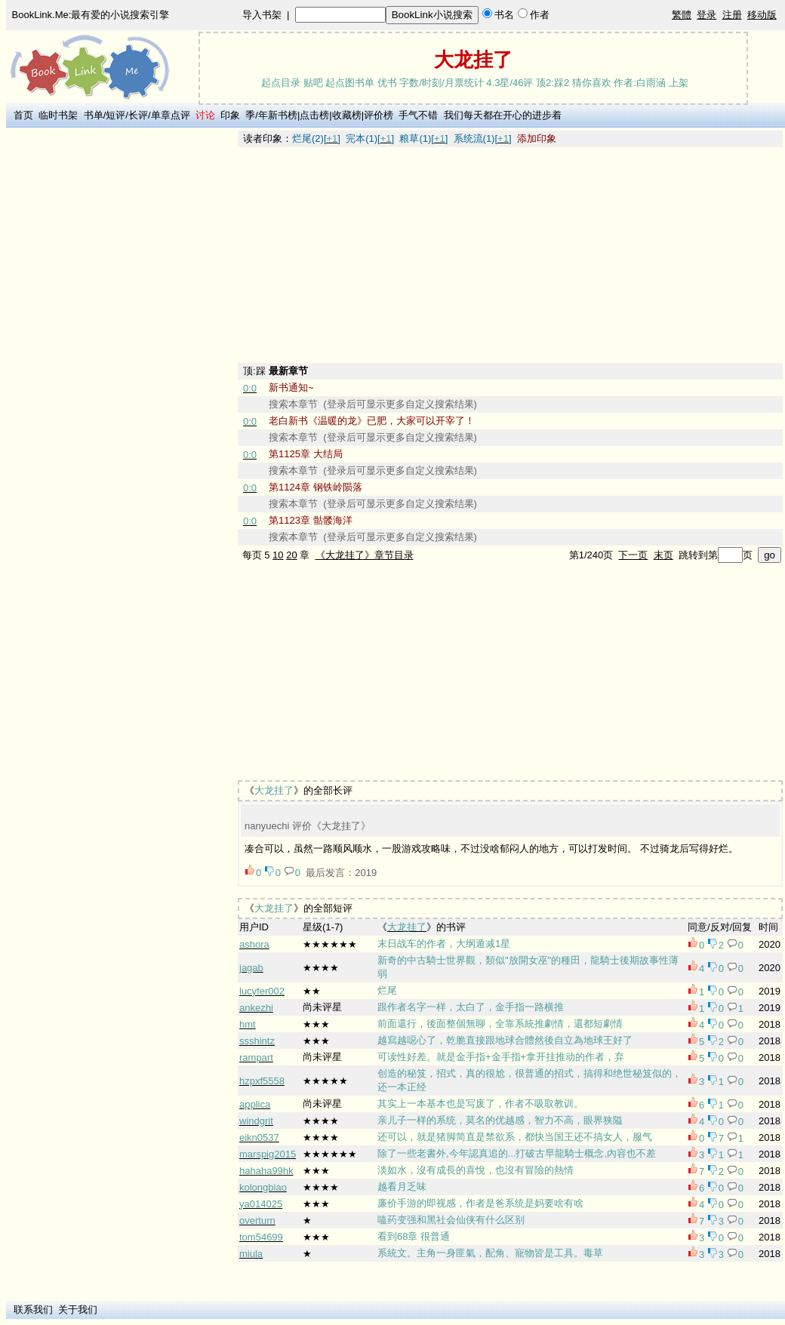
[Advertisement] (121, 357)
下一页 (633, 555)
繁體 (681, 14)
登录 (706, 14)
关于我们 (77, 1309)
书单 (93, 115)
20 (291, 555)
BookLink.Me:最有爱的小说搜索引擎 (91, 14)
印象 (230, 115)
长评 (138, 115)
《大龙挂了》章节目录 (365, 555)
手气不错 (418, 115)
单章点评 (170, 115)
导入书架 (262, 14)
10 (277, 555)
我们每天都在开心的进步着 (503, 115)
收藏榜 (347, 115)
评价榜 (378, 115)
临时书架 (58, 115)
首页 (23, 115)
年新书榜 (277, 115)
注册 (732, 14)
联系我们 (33, 1309)
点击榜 (314, 115)
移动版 (762, 14)
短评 (115, 115)
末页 (663, 555)
